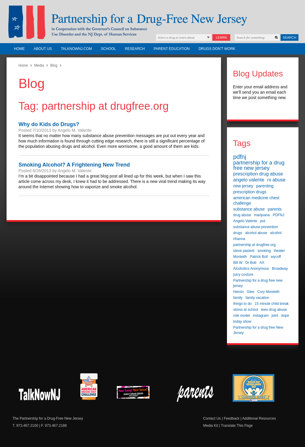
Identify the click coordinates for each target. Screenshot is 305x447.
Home (19, 49)
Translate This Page (237, 426)
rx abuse (276, 179)
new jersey (243, 185)
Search (289, 37)
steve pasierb (243, 251)
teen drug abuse (274, 310)
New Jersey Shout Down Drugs (40, 394)
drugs (237, 233)
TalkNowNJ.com (76, 49)
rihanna (239, 239)
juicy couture (243, 274)
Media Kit (210, 426)
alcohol (275, 233)
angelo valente (248, 179)
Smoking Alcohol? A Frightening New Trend (74, 165)
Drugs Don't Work (217, 49)
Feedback (231, 418)
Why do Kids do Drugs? (48, 124)
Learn (221, 37)
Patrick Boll (259, 257)
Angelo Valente (245, 221)
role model (241, 315)
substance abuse (249, 209)
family (237, 298)
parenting (264, 185)
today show (242, 321)
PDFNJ (278, 215)
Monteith (240, 257)
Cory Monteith (268, 292)
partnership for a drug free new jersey (258, 165)
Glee (250, 292)
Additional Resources (259, 418)
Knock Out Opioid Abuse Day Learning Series (253, 388)
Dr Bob (250, 263)
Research (135, 49)
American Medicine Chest (89, 387)
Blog (53, 65)
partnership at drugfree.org (254, 245)
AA (261, 263)
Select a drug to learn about (176, 37)
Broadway (280, 268)
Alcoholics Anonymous (251, 268)
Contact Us (212, 418)
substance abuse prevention (255, 227)
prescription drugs (249, 191)
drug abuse (242, 215)
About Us (43, 49)
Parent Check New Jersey (196, 394)
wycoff (276, 257)
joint (275, 315)
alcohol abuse (256, 233)
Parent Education (172, 49)
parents (275, 209)
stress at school (245, 310)
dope (285, 315)
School (108, 49)
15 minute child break (272, 304)
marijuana (262, 215)
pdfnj (239, 156)
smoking (264, 251)
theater (279, 251)
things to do (242, 304)
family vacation (257, 298)
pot (262, 221)
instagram (261, 315)
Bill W (237, 263)
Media (39, 65)
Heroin (238, 292)
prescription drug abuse (258, 173)
